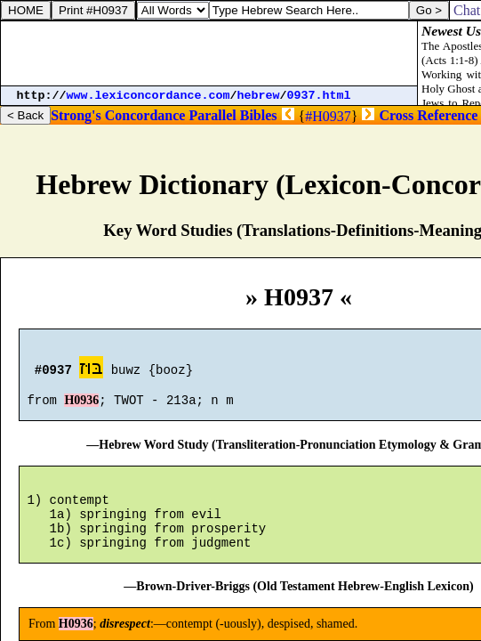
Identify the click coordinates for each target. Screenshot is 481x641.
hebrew (258, 95)
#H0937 (328, 116)
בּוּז (91, 370)
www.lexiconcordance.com (148, 95)
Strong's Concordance (118, 115)
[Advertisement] (209, 53)
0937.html (319, 95)
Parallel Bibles (232, 115)
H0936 (81, 408)
